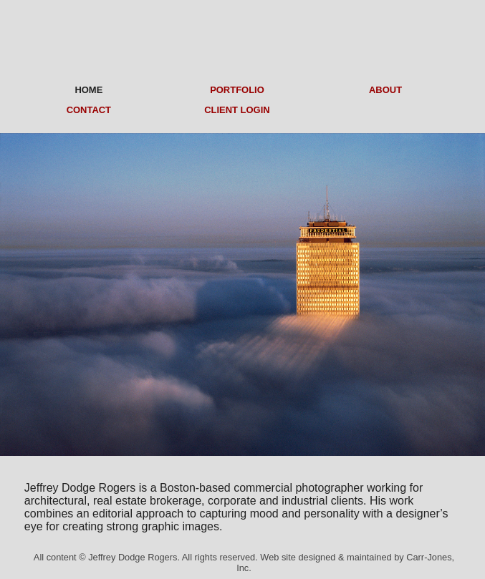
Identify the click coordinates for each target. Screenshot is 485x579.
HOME (88, 89)
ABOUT (385, 89)
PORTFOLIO (237, 89)
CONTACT (89, 109)
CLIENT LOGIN (236, 109)
